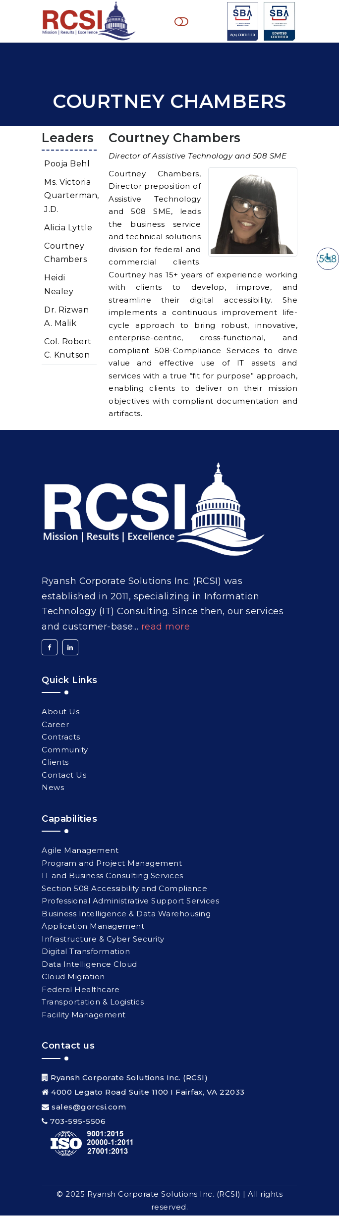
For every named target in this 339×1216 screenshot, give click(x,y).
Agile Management (80, 850)
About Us (60, 712)
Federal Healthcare (80, 990)
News (53, 788)
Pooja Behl (67, 164)
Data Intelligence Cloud (89, 964)
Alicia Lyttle (68, 228)
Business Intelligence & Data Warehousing (126, 914)
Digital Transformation (86, 951)
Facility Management (84, 1015)
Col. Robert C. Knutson (68, 348)
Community (65, 749)
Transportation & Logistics (93, 1002)
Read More (165, 627)
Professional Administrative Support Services (130, 901)
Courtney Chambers (65, 253)
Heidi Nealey (58, 284)
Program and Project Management (112, 863)
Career (55, 724)
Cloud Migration (73, 977)
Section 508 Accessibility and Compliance (124, 889)
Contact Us (64, 775)
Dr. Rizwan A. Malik (66, 317)
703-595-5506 (78, 1121)
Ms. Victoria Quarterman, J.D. (70, 196)
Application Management (93, 926)
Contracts (61, 737)
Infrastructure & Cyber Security (103, 939)
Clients (55, 762)
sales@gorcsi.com (89, 1107)
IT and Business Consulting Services (112, 876)
